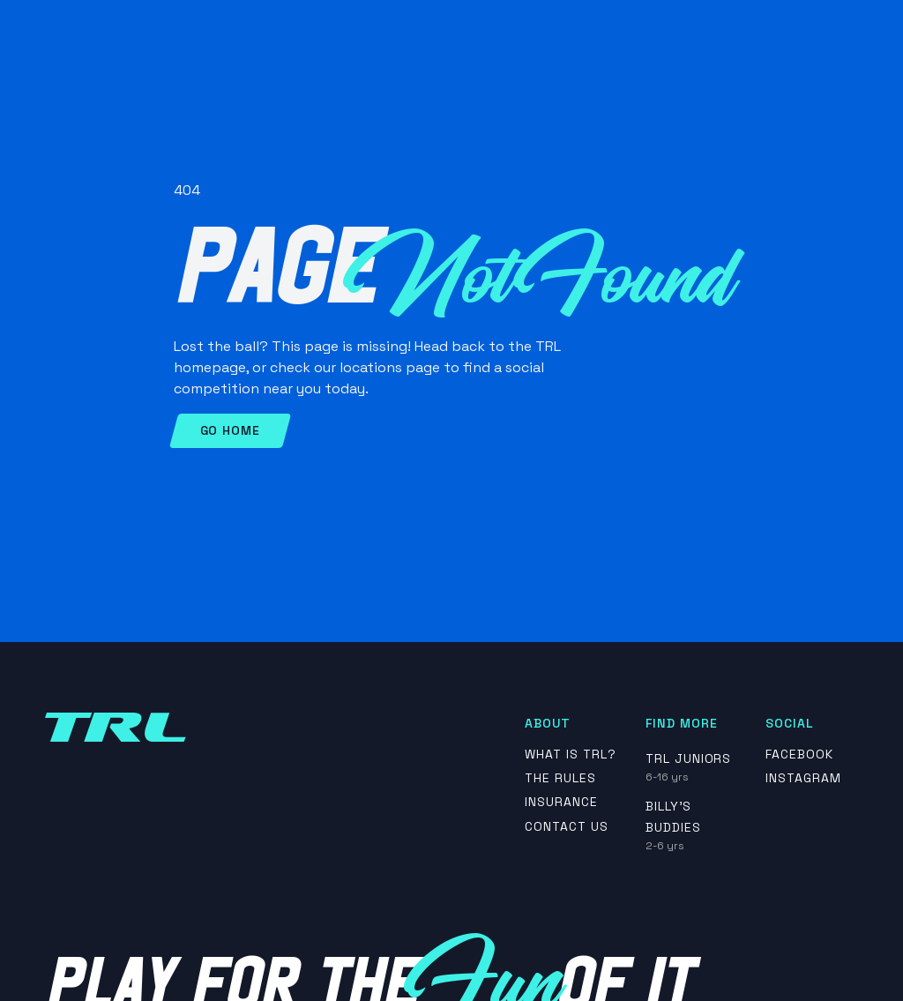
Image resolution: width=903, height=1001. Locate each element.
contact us (566, 826)
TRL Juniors (689, 758)
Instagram (803, 778)
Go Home (230, 430)
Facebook (799, 754)
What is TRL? (570, 754)
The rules (560, 778)
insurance (561, 802)
